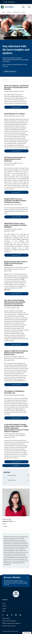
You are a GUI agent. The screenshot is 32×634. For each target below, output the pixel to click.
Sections (9, 12)
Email (5, 526)
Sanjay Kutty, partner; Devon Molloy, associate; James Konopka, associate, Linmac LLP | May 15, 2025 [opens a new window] (16, 269)
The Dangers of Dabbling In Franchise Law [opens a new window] (14, 392)
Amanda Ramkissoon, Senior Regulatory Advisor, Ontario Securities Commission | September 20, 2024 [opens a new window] (14, 435)
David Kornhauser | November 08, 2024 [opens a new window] (14, 395)
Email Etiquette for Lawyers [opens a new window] (14, 114)
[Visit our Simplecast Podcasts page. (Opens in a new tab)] (21, 614)
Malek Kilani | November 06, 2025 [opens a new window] (13, 204)
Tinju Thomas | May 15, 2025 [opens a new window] (11, 307)
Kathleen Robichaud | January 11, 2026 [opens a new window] (14, 116)
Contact (4, 606)
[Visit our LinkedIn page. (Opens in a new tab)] (9, 614)
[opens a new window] (16, 99)
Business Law (16, 12)
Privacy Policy (6, 618)
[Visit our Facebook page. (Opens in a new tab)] (4, 614)
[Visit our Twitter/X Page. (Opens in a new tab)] (13, 614)
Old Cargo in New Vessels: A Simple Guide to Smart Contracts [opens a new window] (14, 159)
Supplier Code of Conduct (9, 625)
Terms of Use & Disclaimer (9, 621)
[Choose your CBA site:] (16, 2)
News (3, 611)
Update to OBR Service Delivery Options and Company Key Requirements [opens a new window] (16, 352)
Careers (4, 608)
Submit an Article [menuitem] (10, 71)
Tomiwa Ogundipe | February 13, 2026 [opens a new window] (14, 91)
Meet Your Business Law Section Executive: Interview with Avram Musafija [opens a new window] (16, 87)
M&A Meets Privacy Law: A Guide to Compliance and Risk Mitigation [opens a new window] (15, 225)
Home (3, 12)
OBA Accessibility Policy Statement (11, 623)
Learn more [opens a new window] (16, 107)
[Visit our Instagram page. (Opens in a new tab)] (17, 614)
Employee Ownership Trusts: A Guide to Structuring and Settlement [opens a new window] (15, 263)
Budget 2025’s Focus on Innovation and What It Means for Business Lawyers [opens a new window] (15, 200)
